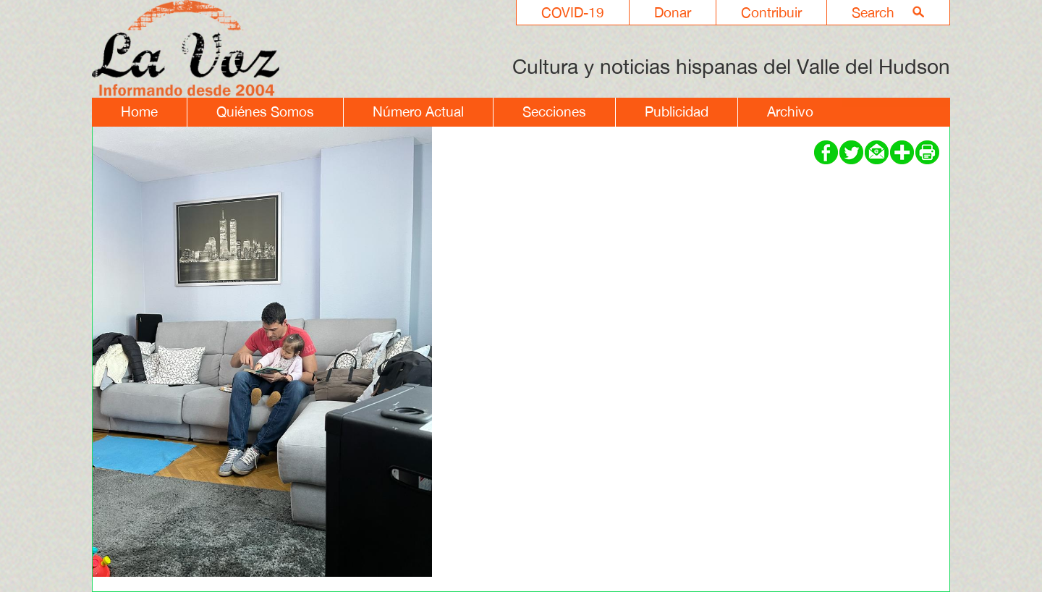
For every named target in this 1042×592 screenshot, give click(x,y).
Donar (672, 12)
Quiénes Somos (265, 111)
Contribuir (771, 12)
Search (873, 12)
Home (139, 111)
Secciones (554, 111)
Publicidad (676, 111)
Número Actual (418, 111)
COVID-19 (572, 12)
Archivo (790, 111)
